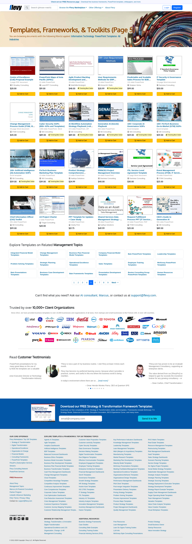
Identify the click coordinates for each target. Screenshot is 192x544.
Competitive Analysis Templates (55, 484)
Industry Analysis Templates (89, 501)
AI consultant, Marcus (94, 295)
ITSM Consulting (18, 132)
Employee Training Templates (136, 264)
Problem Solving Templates (22, 264)
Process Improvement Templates (125, 498)
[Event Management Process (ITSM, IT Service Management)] (169, 158)
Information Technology (82, 36)
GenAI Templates (85, 475)
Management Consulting (53, 533)
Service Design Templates (157, 463)
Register (177, 7)
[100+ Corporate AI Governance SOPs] (140, 112)
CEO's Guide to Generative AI (164, 218)
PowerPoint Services (17, 472)
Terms (16, 498)
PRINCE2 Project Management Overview (109, 171)
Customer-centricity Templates (89, 443)
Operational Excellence (19, 448)
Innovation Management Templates (91, 504)
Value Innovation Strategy (157, 530)
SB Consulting (47, 132)
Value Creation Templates (157, 507)
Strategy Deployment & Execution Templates (164, 484)
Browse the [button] (72, 8)
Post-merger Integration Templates (125, 487)
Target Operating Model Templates (160, 495)
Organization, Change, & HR (54, 530)
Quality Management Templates (124, 510)
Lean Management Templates (124, 448)
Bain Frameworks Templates (81, 274)
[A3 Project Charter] (52, 205)
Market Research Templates (123, 457)
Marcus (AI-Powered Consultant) (21, 489)
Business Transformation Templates (57, 469)
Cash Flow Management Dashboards (57, 472)
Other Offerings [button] (95, 8)
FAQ (11, 498)
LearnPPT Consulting (50, 85)
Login (166, 7)
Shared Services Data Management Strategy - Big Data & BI (109, 219)
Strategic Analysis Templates (158, 475)
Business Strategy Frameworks (90, 522)
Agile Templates (50, 443)
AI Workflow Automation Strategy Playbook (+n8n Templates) (80, 126)
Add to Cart (22, 94)
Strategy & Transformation (20, 442)
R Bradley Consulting (20, 85)
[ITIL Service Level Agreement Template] (140, 158)
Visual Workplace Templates (158, 510)
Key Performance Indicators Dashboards (127, 440)
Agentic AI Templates (51, 440)
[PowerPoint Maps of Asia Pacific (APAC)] (52, 65)
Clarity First (75, 225)
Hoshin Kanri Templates (87, 487)
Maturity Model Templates (122, 463)
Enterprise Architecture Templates (91, 469)
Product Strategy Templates (123, 504)
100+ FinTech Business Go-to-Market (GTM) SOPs (169, 125)
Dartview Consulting (167, 85)
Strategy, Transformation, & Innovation (57, 522)
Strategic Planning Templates (47, 264)
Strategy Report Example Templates (161, 489)
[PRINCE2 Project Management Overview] (110, 158)
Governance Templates (87, 478)
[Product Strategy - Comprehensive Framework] (81, 158)
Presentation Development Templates (110, 273)
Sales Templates (105, 264)
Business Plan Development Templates (58, 463)
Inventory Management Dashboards (91, 507)
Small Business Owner (156, 525)
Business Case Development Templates (52, 273)
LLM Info (116, 530)
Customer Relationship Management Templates (61, 510)
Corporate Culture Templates (54, 492)
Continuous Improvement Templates (57, 487)
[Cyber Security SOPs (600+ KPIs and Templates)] (52, 112)
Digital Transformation (18, 445)
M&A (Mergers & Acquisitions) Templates (127, 451)
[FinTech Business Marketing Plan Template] (52, 158)
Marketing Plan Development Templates (127, 460)
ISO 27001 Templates (86, 489)
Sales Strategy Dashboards (157, 457)
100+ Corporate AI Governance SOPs (136, 125)
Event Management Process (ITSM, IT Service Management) (169, 172)
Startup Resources (154, 528)
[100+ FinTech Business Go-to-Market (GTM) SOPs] (169, 112)
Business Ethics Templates (53, 457)
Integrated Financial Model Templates (22, 254)
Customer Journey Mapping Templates (58, 507)
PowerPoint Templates (106, 36)
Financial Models (17, 454)
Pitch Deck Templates (121, 484)
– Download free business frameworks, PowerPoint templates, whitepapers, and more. (96, 2)
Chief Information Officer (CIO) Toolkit (22, 218)
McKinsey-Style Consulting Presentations (128, 533)
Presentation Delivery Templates (124, 489)
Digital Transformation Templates (90, 454)
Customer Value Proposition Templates (92, 440)
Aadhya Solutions (77, 178)
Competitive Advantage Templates (56, 481)
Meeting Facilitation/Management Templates (129, 469)
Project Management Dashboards (125, 507)
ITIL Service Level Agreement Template (137, 171)
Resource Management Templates (160, 445)
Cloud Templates (50, 478)
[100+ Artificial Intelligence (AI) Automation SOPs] (22, 158)
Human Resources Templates (165, 273)
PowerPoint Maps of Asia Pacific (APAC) (51, 78)
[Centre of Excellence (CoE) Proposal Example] (22, 65)
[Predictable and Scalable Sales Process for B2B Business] (140, 65)
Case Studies (83, 525)
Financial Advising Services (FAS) (91, 533)
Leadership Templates (166, 254)
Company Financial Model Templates (109, 254)
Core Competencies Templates (55, 489)
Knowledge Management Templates (126, 443)
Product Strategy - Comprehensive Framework (77, 172)
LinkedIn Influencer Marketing (20, 495)
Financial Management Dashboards (91, 472)
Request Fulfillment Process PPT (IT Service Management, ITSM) (138, 219)
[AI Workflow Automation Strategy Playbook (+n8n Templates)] (81, 112)
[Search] (43, 7)
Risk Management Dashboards (159, 451)
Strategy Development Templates (160, 487)
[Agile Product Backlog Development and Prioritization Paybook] (81, 65)
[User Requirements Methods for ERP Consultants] (110, 65)
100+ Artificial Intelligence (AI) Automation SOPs (22, 171)
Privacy (22, 498)
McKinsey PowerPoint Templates (166, 264)
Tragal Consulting (48, 223)
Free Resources (119, 522)
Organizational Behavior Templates (125, 475)
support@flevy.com (143, 295)
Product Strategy (154, 522)
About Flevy (110, 8)
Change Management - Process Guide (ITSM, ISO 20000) (22, 126)
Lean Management (120, 525)
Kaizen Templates (85, 510)
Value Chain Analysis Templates (159, 504)
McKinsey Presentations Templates (125, 466)
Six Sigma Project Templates (158, 466)
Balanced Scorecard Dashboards (56, 454)
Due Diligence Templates (88, 457)
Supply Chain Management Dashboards (162, 492)
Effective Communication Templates (91, 460)
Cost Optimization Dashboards (55, 495)
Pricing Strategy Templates (123, 492)
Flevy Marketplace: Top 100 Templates (23, 439)
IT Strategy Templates (86, 492)
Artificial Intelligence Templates (55, 448)
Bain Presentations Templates (19, 273)
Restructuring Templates (156, 448)
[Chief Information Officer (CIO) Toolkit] (22, 205)
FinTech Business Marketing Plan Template (51, 171)
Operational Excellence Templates (79, 264)
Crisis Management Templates (55, 501)
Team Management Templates (158, 498)
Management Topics (17, 486)
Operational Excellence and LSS (55, 528)
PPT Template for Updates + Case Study (81, 218)
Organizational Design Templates (125, 478)
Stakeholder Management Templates (161, 472)
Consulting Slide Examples (88, 528)
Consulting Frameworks (19, 457)
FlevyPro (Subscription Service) (21, 463)
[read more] (156, 381)
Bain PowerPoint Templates (139, 254)
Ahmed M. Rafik (106, 85)
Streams (13, 466)
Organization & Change (19, 451)
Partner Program (15, 492)
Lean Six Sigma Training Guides (124, 528)
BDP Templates (49, 451)
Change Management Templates (49, 254)
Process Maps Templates (122, 501)
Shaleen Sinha (135, 85)
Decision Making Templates (88, 451)
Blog (28, 498)
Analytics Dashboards (52, 445)
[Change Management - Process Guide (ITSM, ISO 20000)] (22, 112)
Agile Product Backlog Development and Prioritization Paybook (79, 79)
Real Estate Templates (156, 443)
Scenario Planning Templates (158, 460)
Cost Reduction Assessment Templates (58, 498)
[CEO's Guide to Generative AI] (169, 205)
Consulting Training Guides (88, 530)
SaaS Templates (154, 454)
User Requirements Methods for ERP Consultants (107, 79)
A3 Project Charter (48, 217)
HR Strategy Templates (87, 484)
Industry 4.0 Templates (87, 498)
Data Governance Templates (89, 448)
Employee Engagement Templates (91, 463)
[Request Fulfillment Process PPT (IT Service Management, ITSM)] (140, 205)
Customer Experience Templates (55, 504)
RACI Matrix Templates (156, 440)
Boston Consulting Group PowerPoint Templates (138, 273)
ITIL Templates (84, 495)
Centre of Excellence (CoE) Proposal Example (21, 78)
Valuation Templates (155, 501)
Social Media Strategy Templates (159, 469)
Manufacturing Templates (122, 454)
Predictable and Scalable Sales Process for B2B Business (139, 79)
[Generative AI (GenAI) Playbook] (110, 112)
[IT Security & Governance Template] (169, 65)
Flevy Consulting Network (19, 469)
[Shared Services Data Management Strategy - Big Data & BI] (110, 205)
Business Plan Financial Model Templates (79, 254)
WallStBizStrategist (78, 85)
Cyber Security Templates (88, 445)
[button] (88, 388)
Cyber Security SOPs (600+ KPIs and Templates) (52, 125)
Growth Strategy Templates (88, 481)
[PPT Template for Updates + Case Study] (81, 205)
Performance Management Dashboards (127, 481)
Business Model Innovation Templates (57, 460)
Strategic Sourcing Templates (158, 481)
